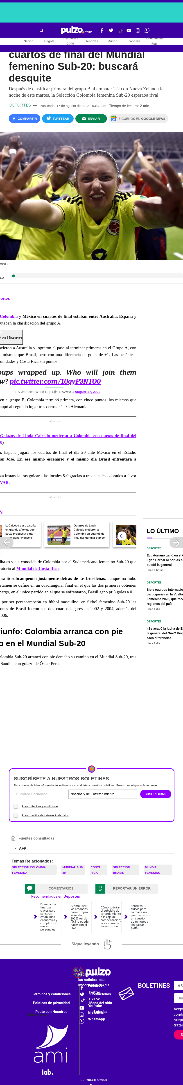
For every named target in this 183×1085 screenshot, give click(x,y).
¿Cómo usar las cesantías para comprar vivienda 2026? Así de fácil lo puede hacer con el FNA (79, 917)
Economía (133, 41)
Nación (28, 41)
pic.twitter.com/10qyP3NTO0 (55, 381)
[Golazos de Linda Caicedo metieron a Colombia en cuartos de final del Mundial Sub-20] (58, 535)
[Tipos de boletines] (119, 794)
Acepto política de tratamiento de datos (45, 815)
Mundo (112, 41)
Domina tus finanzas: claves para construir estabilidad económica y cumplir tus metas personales (48, 917)
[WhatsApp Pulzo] (147, 32)
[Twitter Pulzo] (111, 32)
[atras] (122, 535)
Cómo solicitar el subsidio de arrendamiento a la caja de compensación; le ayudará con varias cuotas (111, 917)
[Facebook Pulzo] (102, 32)
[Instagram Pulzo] (138, 32)
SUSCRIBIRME (156, 794)
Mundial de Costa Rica (37, 568)
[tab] (56, 889)
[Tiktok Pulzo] (120, 32)
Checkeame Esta (154, 41)
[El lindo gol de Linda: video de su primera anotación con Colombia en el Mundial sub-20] (127, 535)
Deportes (91, 41)
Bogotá (49, 41)
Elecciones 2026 (70, 41)
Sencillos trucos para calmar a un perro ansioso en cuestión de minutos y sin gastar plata (140, 917)
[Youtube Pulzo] (129, 32)
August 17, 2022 (87, 392)
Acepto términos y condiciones (40, 806)
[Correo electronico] (39, 794)
